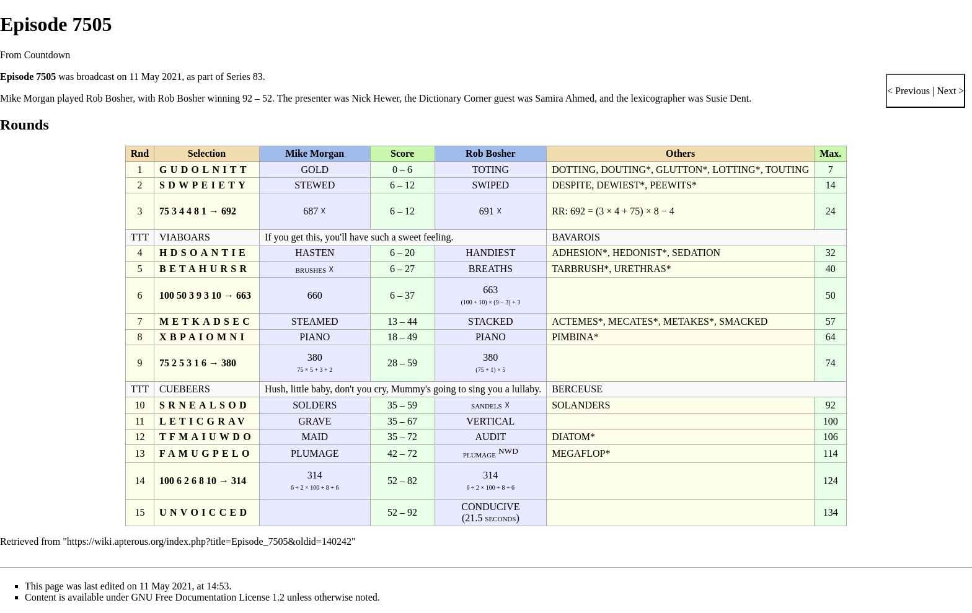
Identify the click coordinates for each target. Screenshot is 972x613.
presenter (313, 98)
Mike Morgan (27, 98)
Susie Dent (727, 98)
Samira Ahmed (564, 98)
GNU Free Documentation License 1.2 (208, 597)
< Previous (908, 91)
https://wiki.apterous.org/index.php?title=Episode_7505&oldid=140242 (209, 541)
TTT (140, 237)
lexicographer (658, 98)
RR (558, 211)
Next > (949, 91)
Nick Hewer (375, 98)
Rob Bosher (109, 98)
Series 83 (244, 76)
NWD (508, 451)
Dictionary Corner (455, 98)
